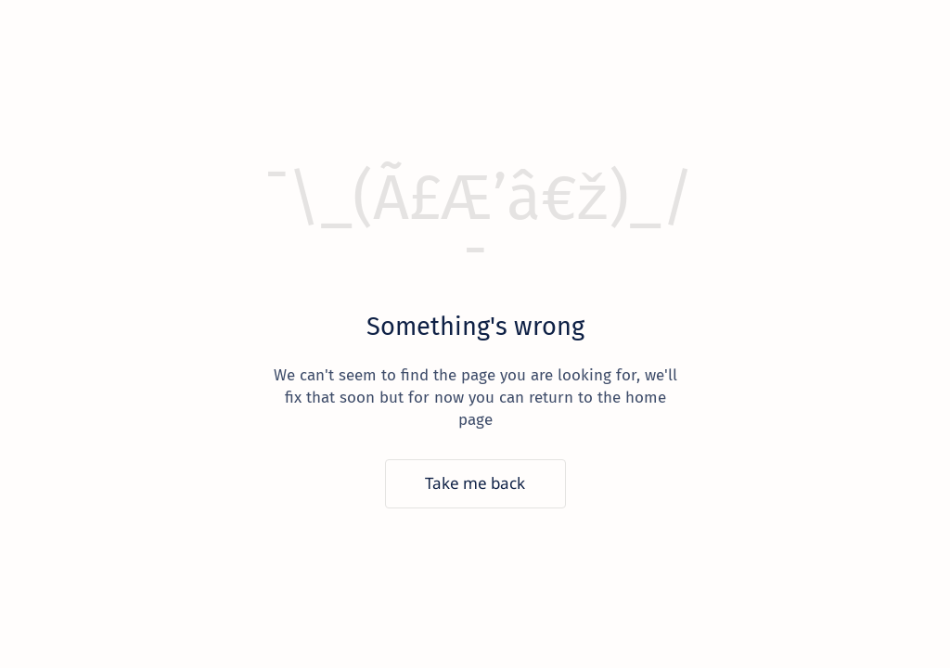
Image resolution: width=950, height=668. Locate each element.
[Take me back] (475, 483)
